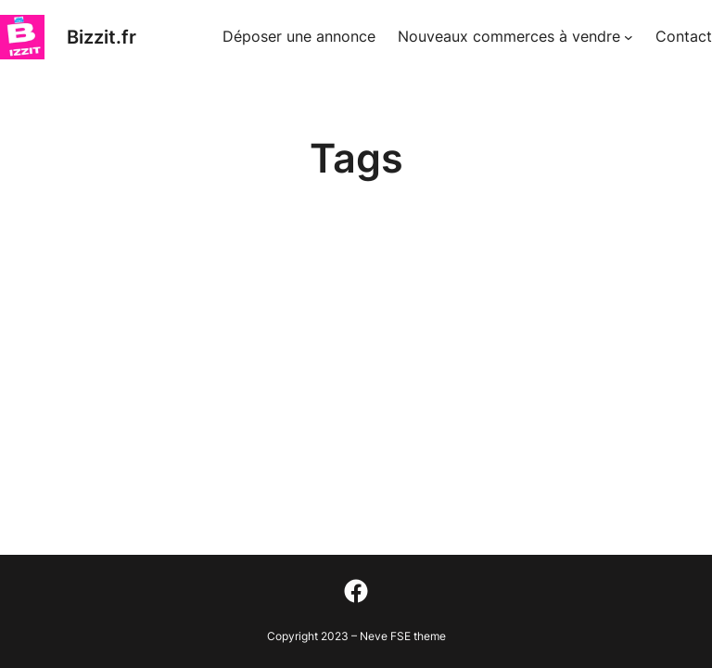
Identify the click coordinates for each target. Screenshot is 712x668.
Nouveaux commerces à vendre (509, 36)
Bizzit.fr (101, 37)
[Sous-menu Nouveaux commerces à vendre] (628, 37)
